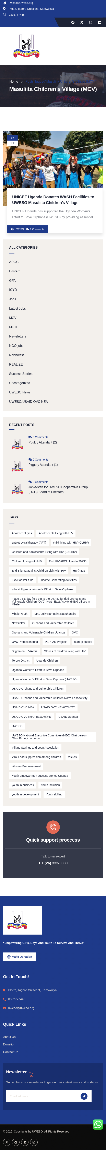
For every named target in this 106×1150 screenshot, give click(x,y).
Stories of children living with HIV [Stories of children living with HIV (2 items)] (65, 651)
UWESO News (20, 392)
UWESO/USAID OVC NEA (28, 401)
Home (14, 81)
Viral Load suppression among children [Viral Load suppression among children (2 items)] (36, 757)
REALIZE (16, 364)
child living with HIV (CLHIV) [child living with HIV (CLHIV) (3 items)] (71, 542)
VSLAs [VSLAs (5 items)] (72, 757)
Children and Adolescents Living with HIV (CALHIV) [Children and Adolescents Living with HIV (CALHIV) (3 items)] (44, 552)
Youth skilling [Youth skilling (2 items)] (54, 794)
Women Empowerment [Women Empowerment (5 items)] (26, 766)
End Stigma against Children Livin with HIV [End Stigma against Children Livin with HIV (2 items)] (39, 570)
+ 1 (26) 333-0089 (53, 863)
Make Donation (22, 956)
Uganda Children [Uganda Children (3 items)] (47, 660)
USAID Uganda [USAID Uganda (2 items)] (68, 716)
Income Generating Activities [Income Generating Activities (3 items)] (58, 580)
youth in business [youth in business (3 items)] (23, 785)
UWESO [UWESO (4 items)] (17, 726)
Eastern (14, 271)
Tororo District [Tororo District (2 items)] (20, 660)
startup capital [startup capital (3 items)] (83, 641)
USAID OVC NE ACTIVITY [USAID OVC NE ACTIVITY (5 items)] (58, 707)
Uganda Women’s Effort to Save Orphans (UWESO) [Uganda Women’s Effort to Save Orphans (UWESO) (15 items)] (45, 679)
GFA (12, 280)
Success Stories (21, 374)
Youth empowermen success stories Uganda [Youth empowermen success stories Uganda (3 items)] (40, 775)
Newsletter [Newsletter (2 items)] (18, 623)
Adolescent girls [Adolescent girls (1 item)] (22, 533)
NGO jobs (16, 345)
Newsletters (17, 336)
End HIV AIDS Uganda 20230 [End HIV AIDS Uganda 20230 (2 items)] (67, 561)
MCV (12, 318)
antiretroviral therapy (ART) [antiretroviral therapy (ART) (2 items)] (29, 542)
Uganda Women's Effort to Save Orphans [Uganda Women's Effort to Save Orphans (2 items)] (38, 670)
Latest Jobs (17, 308)
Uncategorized (19, 383)
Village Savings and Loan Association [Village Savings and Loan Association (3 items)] (35, 747)
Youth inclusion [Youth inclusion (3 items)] (50, 785)
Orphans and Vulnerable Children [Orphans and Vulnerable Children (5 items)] (53, 623)
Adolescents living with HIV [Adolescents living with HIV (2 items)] (56, 533)
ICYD (13, 290)
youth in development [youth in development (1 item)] (25, 794)
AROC (14, 262)
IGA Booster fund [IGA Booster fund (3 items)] (23, 580)
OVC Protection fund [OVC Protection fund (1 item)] (25, 641)
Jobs (12, 299)
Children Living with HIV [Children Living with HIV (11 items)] (27, 561)
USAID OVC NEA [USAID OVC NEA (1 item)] (23, 707)
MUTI (13, 327)
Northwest (16, 355)
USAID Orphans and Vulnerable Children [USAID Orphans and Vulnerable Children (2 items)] (37, 688)
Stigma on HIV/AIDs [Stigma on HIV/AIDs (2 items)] (24, 651)
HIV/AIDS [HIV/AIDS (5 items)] (79, 570)
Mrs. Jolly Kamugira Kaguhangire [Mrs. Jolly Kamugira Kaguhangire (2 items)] (55, 613)
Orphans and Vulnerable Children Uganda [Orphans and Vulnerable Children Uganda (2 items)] (38, 632)
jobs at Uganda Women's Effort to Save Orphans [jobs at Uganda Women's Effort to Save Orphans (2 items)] (42, 589)
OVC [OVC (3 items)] (75, 632)
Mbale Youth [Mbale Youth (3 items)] (19, 613)
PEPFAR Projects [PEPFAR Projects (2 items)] (56, 641)
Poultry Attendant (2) (42, 442)
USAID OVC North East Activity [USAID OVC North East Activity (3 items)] (31, 716)
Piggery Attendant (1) (43, 464)
